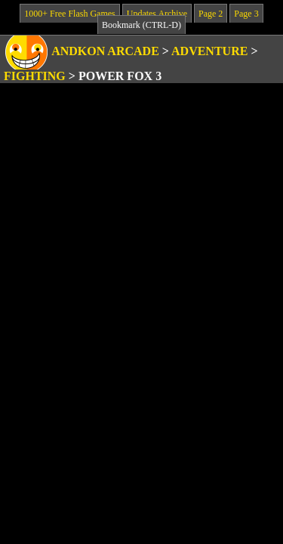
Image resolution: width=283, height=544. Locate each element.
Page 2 (210, 13)
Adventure (209, 51)
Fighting (35, 76)
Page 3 (246, 13)
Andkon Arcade (105, 51)
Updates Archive (157, 13)
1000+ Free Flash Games (69, 13)
